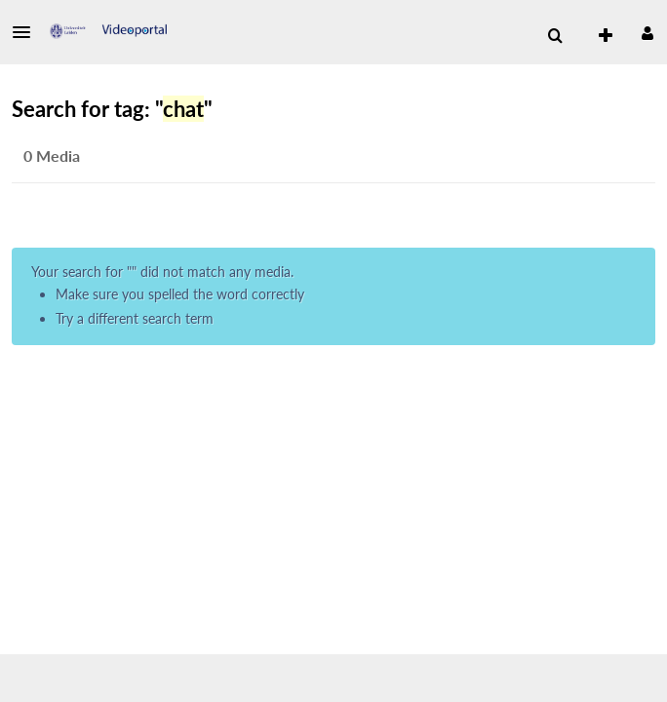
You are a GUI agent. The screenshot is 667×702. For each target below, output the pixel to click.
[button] (27, 32)
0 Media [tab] (51, 155)
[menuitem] (554, 36)
